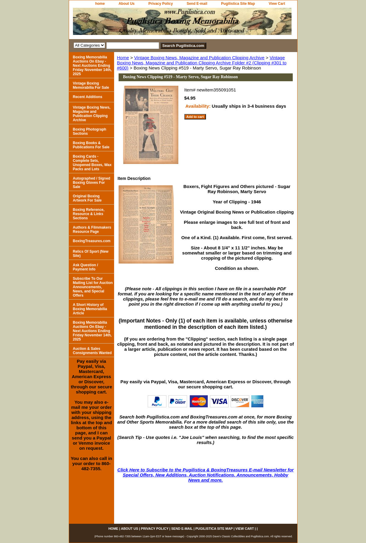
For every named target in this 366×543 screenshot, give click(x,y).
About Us (127, 4)
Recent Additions (87, 97)
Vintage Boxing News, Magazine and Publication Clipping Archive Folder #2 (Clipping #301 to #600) (202, 62)
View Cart (277, 4)
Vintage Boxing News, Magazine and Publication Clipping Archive (199, 57)
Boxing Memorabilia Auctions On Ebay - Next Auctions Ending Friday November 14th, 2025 (92, 65)
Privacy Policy (160, 4)
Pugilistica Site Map (238, 4)
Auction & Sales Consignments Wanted (92, 351)
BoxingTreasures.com (91, 241)
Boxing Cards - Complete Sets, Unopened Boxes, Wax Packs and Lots (92, 162)
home (100, 4)
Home (123, 57)
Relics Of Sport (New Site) (91, 253)
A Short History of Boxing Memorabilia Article (90, 309)
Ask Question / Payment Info (85, 267)
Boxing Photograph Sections (89, 131)
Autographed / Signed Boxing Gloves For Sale (91, 182)
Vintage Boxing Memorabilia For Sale (91, 85)
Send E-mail (197, 4)
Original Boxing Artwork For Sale (87, 198)
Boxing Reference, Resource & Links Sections (88, 214)
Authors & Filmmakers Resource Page (92, 229)
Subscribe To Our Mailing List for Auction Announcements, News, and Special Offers (93, 287)
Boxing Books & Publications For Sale (91, 145)
